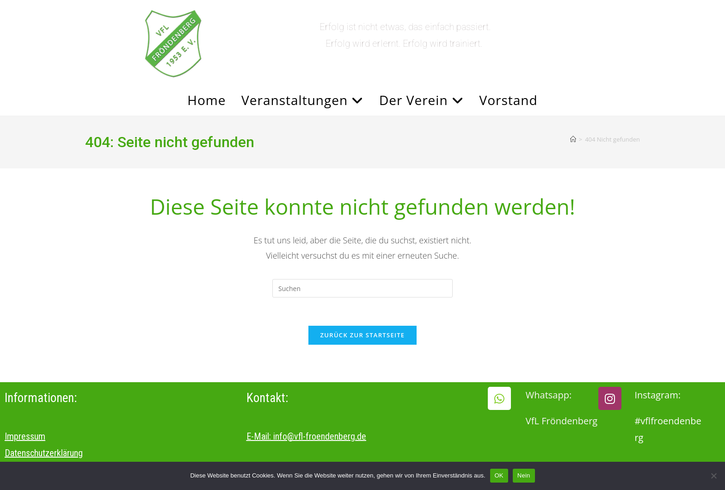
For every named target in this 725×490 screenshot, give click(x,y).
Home (206, 100)
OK (499, 475)
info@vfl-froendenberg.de (319, 436)
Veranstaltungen (302, 100)
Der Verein (421, 100)
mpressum (26, 436)
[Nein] (713, 475)
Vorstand (508, 100)
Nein (523, 475)
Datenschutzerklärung (44, 453)
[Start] (573, 139)
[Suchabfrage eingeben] (362, 288)
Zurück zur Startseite (362, 335)
